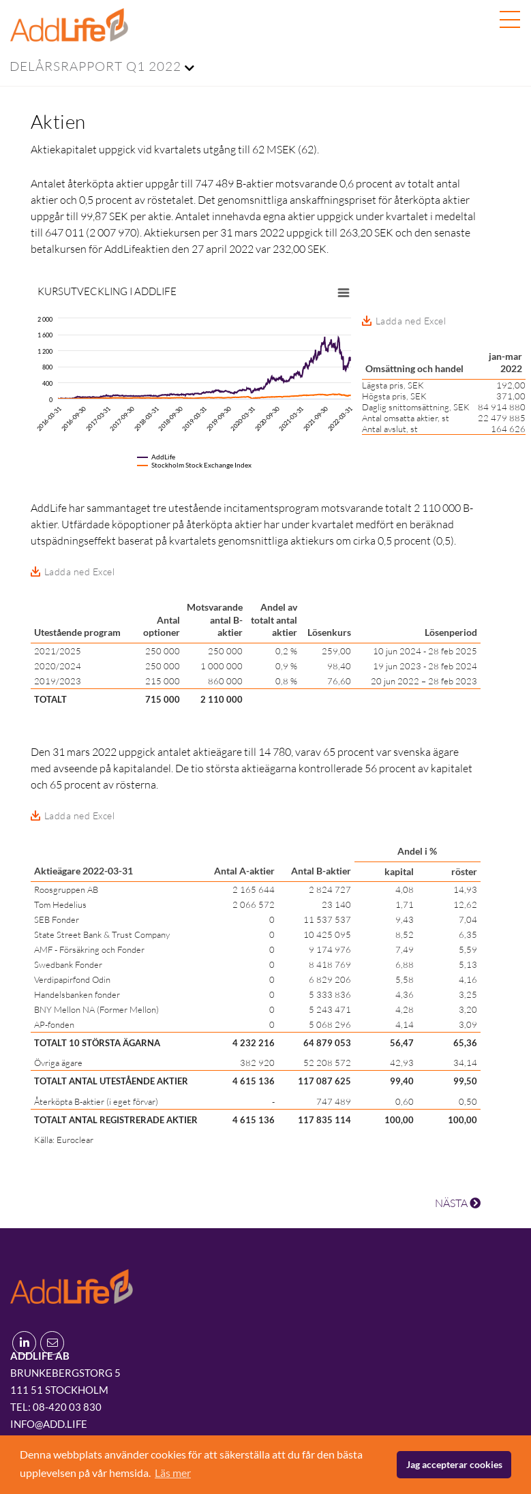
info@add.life (48, 1424)
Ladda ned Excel (79, 571)
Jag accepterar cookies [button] (454, 1464)
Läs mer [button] (173, 1472)
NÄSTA (458, 1203)
